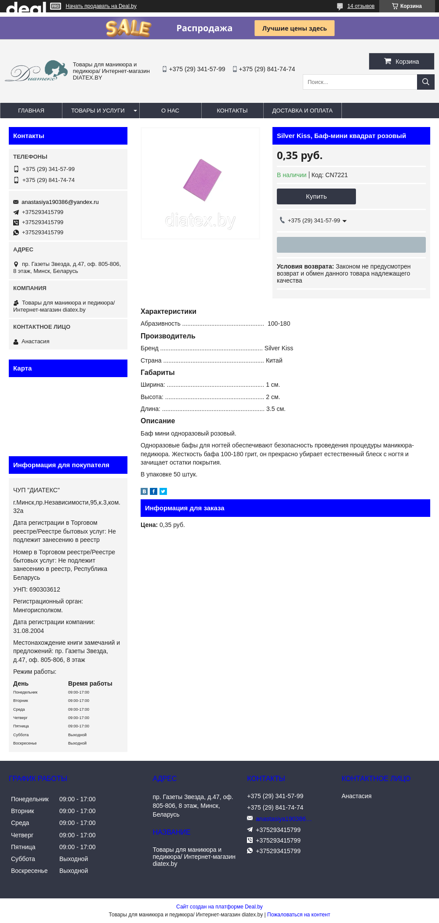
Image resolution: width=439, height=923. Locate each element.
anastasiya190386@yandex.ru (60, 202)
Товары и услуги (98, 110)
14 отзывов (360, 6)
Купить (316, 196)
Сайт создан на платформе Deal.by (219, 907)
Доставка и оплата (302, 110)
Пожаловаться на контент (298, 915)
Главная (31, 110)
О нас (170, 110)
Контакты (232, 110)
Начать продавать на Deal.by (101, 6)
